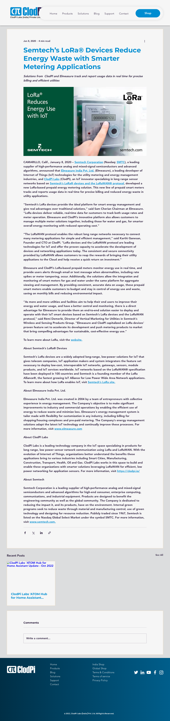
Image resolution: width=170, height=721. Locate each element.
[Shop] (148, 13)
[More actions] (145, 41)
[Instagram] (161, 672)
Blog (52, 672)
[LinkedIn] (142, 672)
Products (55, 668)
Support (54, 680)
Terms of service (101, 676)
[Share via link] (49, 532)
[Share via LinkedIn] (41, 532)
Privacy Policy (100, 680)
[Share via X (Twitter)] (33, 532)
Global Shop (99, 668)
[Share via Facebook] (25, 532)
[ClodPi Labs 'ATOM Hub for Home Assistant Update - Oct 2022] (31, 574)
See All (159, 554)
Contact (54, 684)
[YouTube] (148, 672)
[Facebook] (155, 672)
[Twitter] (136, 672)
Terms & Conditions (103, 672)
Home (53, 664)
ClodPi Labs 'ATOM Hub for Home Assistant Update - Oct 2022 (29, 596)
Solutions (55, 676)
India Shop (98, 664)
